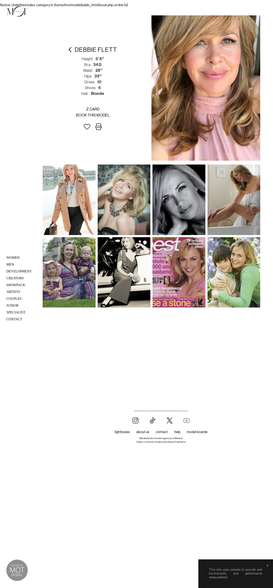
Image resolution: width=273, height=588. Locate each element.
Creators (15, 278)
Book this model (93, 115)
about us (142, 361)
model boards (197, 361)
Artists (13, 292)
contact (162, 361)
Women (13, 257)
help (177, 361)
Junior (12, 305)
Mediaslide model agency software (161, 368)
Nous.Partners (177, 371)
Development (19, 271)
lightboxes (122, 361)
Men (10, 264)
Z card (93, 109)
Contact (14, 319)
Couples (14, 298)
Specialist (15, 312)
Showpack (15, 285)
